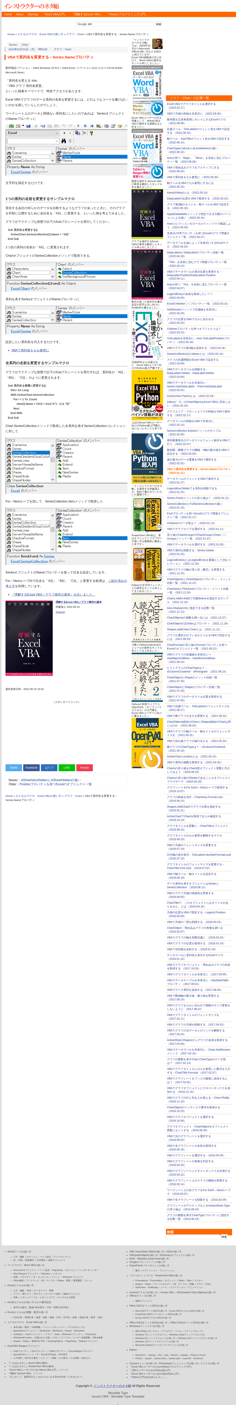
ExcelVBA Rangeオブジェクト (23, 1346)
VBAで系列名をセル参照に (30, 350)
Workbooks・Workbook (51, 1330)
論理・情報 (41, 1317)
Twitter (14, 767)
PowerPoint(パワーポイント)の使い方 (149, 1265)
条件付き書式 (19, 1307)
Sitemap (33, 14)
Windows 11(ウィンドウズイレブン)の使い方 (157, 1341)
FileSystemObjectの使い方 (143, 1255)
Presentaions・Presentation (148, 1280)
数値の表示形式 (36, 1307)
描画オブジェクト (56, 1260)
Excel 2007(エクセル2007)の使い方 (187, 1311)
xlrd (160, 1355)
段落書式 (29, 1260)
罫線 (54, 1358)
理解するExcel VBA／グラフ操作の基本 (79, 602)
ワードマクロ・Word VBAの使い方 (26, 1265)
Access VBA (167, 1292)
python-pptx (174, 1358)
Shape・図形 (64, 1280)
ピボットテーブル (61, 1337)
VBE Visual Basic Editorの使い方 (146, 1251)
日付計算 (17, 1317)
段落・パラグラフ (22, 1277)
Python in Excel (198, 1355)
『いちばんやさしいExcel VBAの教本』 (28, 1363)
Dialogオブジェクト (88, 1341)
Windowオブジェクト (73, 1277)
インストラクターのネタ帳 (31, 6)
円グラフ (38, 1294)
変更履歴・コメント (83, 1280)
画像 (192, 1284)
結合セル (86, 1358)
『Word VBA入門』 (54, 14)
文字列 (66, 1317)
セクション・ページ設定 (39, 1257)
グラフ (16, 1294)
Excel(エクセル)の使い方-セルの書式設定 (29, 1302)
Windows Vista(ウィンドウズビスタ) (187, 1334)
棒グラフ (27, 1294)
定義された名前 (42, 1337)
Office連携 (18, 1280)
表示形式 (63, 1354)
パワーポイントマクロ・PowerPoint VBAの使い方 (156, 1275)
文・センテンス (41, 1277)
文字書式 (41, 1260)
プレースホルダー (162, 1284)
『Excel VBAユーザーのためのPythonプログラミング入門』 (161, 1366)
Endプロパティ (39, 1351)
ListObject (18, 1334)
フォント (55, 1277)
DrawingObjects (55, 1341)
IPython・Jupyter (143, 1358)
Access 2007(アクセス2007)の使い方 (153, 1318)
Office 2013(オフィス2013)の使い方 (190, 1322)
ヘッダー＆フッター (89, 1270)
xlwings (152, 1355)
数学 (93, 1317)
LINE (67, 767)
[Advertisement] (66, 731)
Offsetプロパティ (57, 1351)
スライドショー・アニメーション (158, 1270)
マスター (198, 1280)
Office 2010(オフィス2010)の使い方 (148, 1322)
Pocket (84, 767)
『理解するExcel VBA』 (87, 14)
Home (8, 14)
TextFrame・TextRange (146, 1287)
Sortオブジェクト (34, 1334)
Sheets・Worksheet (74, 1330)
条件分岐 (17, 1327)
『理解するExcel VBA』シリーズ (24, 1373)
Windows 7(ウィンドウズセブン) (151, 1334)
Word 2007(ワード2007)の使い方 (151, 1311)
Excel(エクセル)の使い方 (20, 1285)
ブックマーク (32, 1280)
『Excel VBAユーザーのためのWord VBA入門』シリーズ (37, 1370)
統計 (100, 1317)
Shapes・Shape (21, 1341)
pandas (184, 1355)
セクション (70, 1270)
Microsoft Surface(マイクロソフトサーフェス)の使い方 (161, 1345)
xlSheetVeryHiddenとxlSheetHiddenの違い (51, 780)
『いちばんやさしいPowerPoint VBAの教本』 (31, 1366)
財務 (75, 1317)
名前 (29, 1290)
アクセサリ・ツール (172, 1331)
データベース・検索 (43, 1290)
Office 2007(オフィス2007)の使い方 (148, 1305)
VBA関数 (36, 1327)
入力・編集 (18, 1257)
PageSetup (71, 1341)
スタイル (57, 1273)
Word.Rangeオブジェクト (26, 1273)
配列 (27, 1327)
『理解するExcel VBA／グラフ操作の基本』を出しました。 (53, 594)
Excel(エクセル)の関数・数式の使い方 (27, 1312)
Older (25, 44)
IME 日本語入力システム (147, 1331)
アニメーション (195, 1287)
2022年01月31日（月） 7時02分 (28, 49)
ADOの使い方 (174, 1251)
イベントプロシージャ (54, 1327)
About (19, 14)
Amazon (60, 612)
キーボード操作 (53, 1294)
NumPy (174, 1355)
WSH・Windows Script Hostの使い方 (149, 1258)
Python (133, 1350)
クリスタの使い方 (210, 1363)
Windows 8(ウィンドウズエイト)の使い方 (155, 1338)
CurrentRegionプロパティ (80, 1351)
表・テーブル (48, 1280)
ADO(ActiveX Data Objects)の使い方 (196, 1292)
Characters (91, 1334)
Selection (45, 1273)
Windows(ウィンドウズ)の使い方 (146, 1326)
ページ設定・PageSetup (51, 1270)
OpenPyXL (140, 1355)
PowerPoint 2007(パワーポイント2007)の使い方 (158, 1314)
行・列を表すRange (46, 1354)
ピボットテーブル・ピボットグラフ (37, 1297)
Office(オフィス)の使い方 (142, 1295)
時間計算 (29, 1317)
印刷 (20, 1260)
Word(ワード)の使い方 (19, 1251)
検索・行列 (55, 1317)
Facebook (31, 767)
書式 (137, 1270)
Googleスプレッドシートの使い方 (147, 1262)
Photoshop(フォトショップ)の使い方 (178, 1363)
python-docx (160, 1358)
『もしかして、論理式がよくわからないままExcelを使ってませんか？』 (45, 1376)
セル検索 (74, 1358)
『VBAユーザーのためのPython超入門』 (150, 1370)
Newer (13, 44)
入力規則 (17, 1358)
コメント (45, 1358)
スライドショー (177, 1287)
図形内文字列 (38, 1341)
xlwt (166, 1355)
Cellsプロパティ (21, 1351)
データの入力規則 (66, 1297)
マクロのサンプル (76, 1327)
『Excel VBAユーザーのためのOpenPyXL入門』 (155, 1373)
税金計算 (84, 1317)
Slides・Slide (185, 1280)
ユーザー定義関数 (81, 1337)
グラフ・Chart (75, 34)
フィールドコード (62, 1257)
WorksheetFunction (22, 1337)
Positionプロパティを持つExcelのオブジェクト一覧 (55, 784)
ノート (164, 1287)
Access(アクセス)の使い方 (143, 1292)
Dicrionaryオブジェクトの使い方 (177, 1255)
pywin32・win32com (193, 1358)
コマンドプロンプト (194, 1331)
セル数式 (63, 1358)
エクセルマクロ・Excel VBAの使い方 (40, 34)
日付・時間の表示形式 (58, 1307)
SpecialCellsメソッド (23, 1354)
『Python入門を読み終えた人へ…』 (148, 1377)
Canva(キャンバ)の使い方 (143, 1363)
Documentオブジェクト (24, 1270)
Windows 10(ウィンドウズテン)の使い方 (197, 1338)
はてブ (49, 767)
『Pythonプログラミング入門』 (127, 14)
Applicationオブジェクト (25, 1330)
